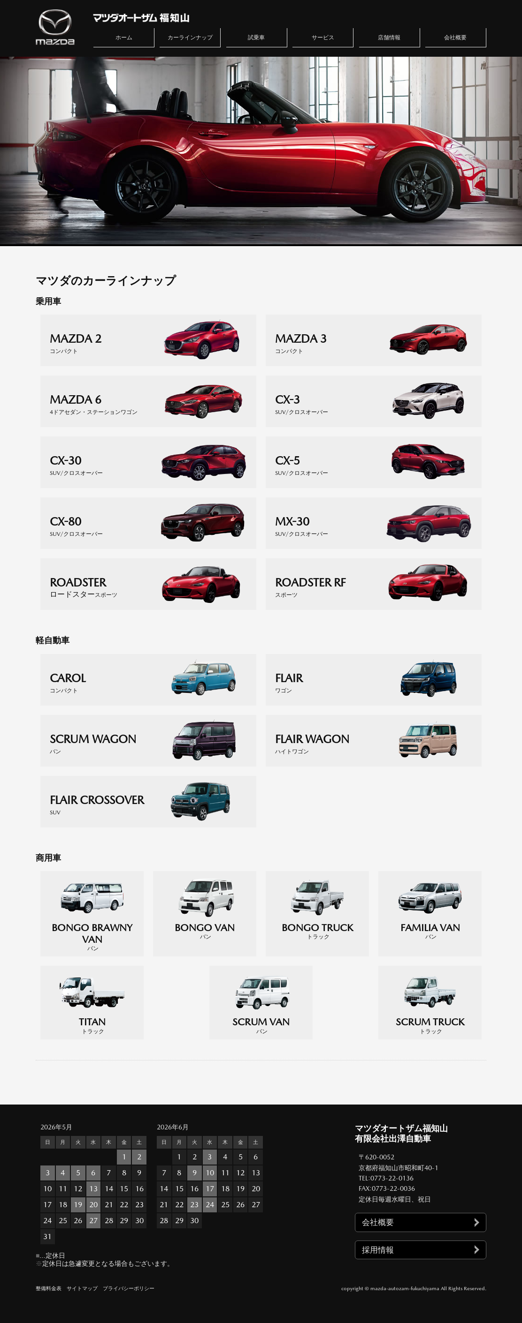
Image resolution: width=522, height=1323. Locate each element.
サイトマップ (82, 1288)
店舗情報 (389, 37)
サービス (323, 37)
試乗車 (256, 37)
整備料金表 (48, 1288)
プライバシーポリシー (128, 1288)
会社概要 (455, 37)
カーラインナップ (190, 37)
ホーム (123, 37)
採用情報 (378, 1250)
